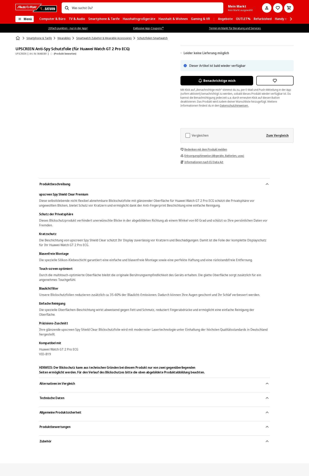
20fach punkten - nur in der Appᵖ (68, 28)
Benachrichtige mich (216, 80)
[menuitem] (52, 19)
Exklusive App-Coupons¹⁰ (148, 28)
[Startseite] (18, 38)
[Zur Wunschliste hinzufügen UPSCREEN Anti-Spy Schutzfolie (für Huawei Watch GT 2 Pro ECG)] (275, 80)
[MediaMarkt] (36, 8)
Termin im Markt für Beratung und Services (235, 28)
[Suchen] (66, 8)
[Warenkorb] (289, 8)
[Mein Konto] (266, 8)
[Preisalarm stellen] (278, 8)
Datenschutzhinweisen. (234, 105)
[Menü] (24, 19)
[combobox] (146, 7)
